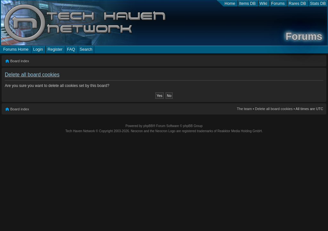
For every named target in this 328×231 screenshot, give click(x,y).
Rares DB (297, 3)
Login (38, 49)
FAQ (71, 49)
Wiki (263, 3)
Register (54, 49)
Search (86, 49)
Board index (19, 61)
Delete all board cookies (273, 109)
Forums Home (16, 49)
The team (244, 109)
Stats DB (318, 3)
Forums (278, 3)
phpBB (148, 126)
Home (230, 3)
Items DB (247, 3)
